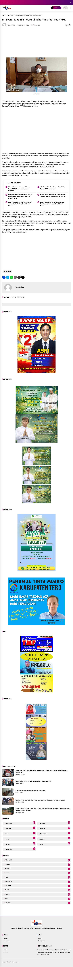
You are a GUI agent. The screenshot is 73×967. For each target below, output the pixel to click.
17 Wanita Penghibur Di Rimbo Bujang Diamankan (30, 790)
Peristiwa (20, 838)
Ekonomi (20, 828)
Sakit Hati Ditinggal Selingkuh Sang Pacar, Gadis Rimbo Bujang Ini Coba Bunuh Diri (40, 800)
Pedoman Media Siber (49, 928)
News (20, 833)
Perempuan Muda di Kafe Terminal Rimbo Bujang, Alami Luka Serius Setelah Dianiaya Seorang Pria (41, 771)
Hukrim (55, 828)
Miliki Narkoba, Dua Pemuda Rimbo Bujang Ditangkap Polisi (33, 781)
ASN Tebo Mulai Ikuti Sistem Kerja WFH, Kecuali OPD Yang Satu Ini (52, 188)
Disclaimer (38, 928)
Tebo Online (15, 962)
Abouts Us (14, 928)
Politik (55, 838)
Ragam (20, 844)
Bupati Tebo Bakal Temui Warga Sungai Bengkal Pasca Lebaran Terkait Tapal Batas (52, 204)
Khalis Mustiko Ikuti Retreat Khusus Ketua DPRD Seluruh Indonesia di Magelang (19, 188)
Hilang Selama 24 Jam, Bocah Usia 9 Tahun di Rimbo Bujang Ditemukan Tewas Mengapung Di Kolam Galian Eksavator (42, 809)
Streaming (20, 849)
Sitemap (59, 928)
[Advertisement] (36, 42)
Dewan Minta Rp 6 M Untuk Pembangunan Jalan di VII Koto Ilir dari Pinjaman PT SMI (52, 195)
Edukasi (55, 823)
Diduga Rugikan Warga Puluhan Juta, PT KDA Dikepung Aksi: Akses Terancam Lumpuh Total (20, 196)
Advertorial (20, 823)
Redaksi (20, 928)
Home (3, 15)
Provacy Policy (28, 928)
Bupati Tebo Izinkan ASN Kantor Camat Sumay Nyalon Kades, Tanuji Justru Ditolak (20, 204)
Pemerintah (10, 15)
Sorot (55, 844)
